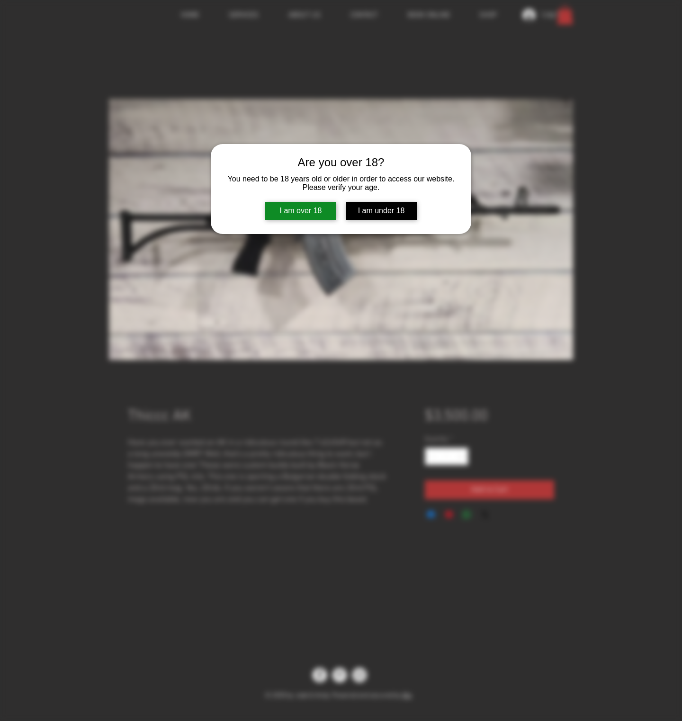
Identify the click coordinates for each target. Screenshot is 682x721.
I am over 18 (301, 211)
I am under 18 (381, 211)
